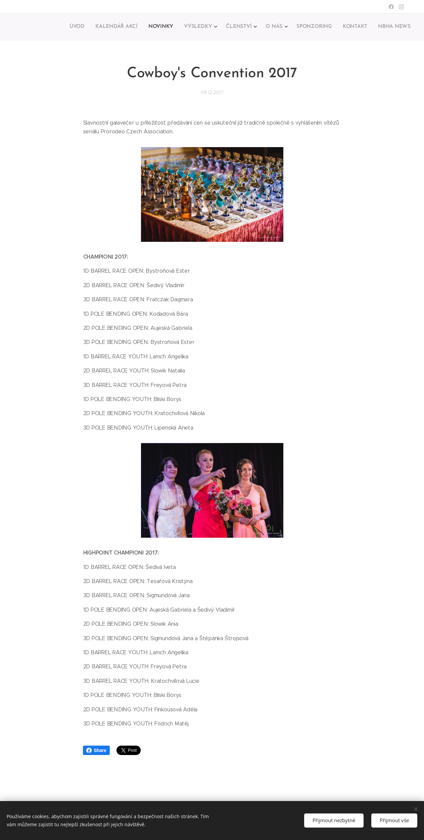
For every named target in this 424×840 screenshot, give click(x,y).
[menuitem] (316, 27)
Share (96, 750)
